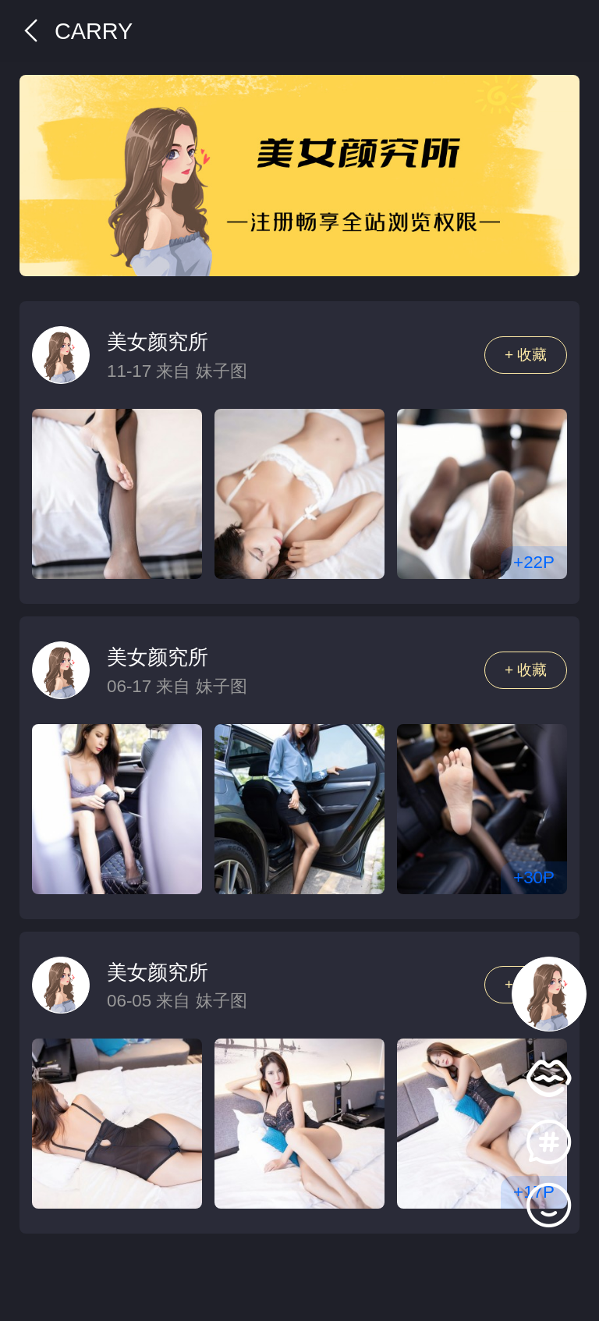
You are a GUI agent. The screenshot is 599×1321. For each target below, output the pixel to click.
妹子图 (221, 371)
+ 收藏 (526, 354)
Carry (76, 31)
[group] (299, 175)
